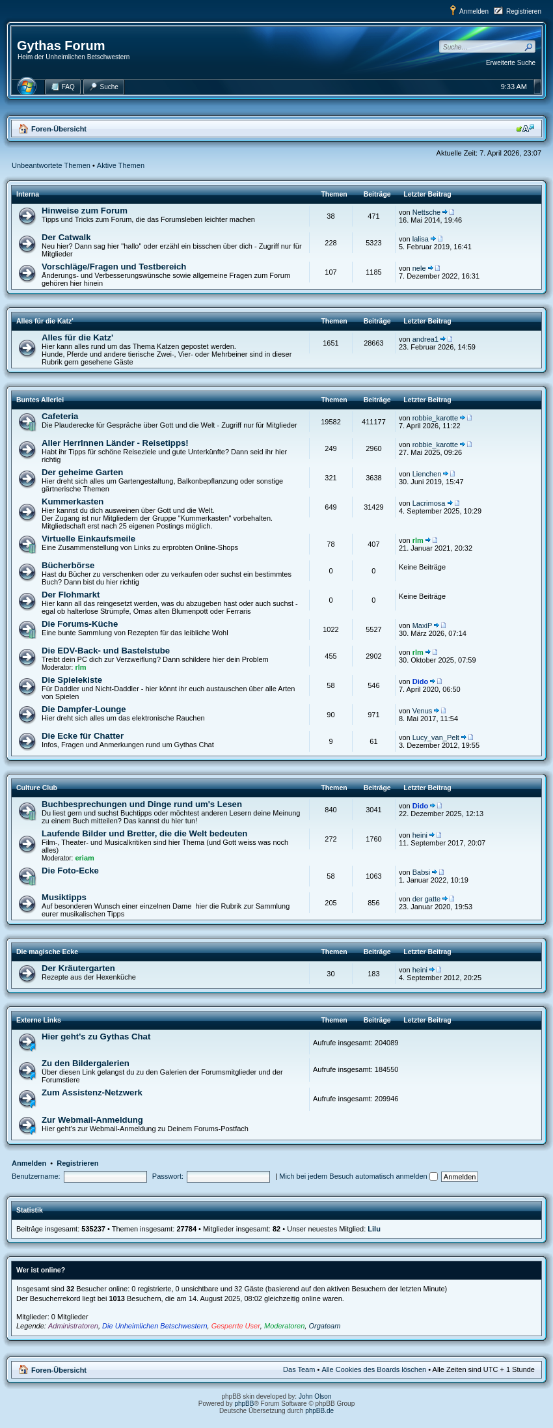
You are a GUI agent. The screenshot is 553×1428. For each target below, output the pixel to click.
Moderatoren (284, 1326)
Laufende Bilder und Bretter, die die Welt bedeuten (144, 833)
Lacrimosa (429, 503)
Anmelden (474, 11)
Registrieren (523, 11)
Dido (420, 681)
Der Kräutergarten (78, 968)
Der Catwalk (66, 237)
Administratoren (73, 1326)
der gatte (426, 899)
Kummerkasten (72, 501)
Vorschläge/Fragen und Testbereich (114, 266)
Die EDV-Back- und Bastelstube (106, 650)
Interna (27, 194)
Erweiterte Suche (510, 62)
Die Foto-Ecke (70, 870)
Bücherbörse (68, 565)
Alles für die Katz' (45, 321)
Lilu (374, 1229)
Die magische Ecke (47, 951)
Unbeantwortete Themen (51, 165)
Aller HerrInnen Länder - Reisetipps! (115, 443)
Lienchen (427, 474)
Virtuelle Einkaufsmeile (88, 538)
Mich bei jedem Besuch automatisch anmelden (358, 1176)
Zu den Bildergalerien (85, 1063)
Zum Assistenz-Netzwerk (92, 1092)
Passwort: (167, 1176)
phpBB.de (319, 1410)
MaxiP (422, 625)
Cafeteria (60, 416)
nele (419, 268)
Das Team (299, 1369)
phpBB (244, 1403)
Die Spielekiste (72, 680)
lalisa (420, 239)
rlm (418, 540)
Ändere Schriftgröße (525, 128)
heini (419, 835)
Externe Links (38, 1020)
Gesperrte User (235, 1326)
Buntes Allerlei (40, 400)
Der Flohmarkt (71, 594)
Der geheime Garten (82, 472)
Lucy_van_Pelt (435, 737)
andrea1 (425, 339)
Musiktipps (64, 897)
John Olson (315, 1396)
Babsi (421, 872)
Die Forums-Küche (80, 624)
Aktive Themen (120, 165)
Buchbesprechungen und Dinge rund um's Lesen (142, 804)
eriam (84, 858)
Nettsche (426, 212)
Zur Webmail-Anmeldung (92, 1120)
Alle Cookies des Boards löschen (373, 1369)
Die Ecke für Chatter (83, 736)
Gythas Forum (61, 45)
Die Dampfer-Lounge (84, 709)
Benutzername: (36, 1176)
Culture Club (36, 787)
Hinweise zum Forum (85, 210)
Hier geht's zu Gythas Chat (96, 1036)
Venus (422, 711)
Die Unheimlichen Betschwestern (154, 1326)
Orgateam (324, 1326)
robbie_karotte (435, 418)
